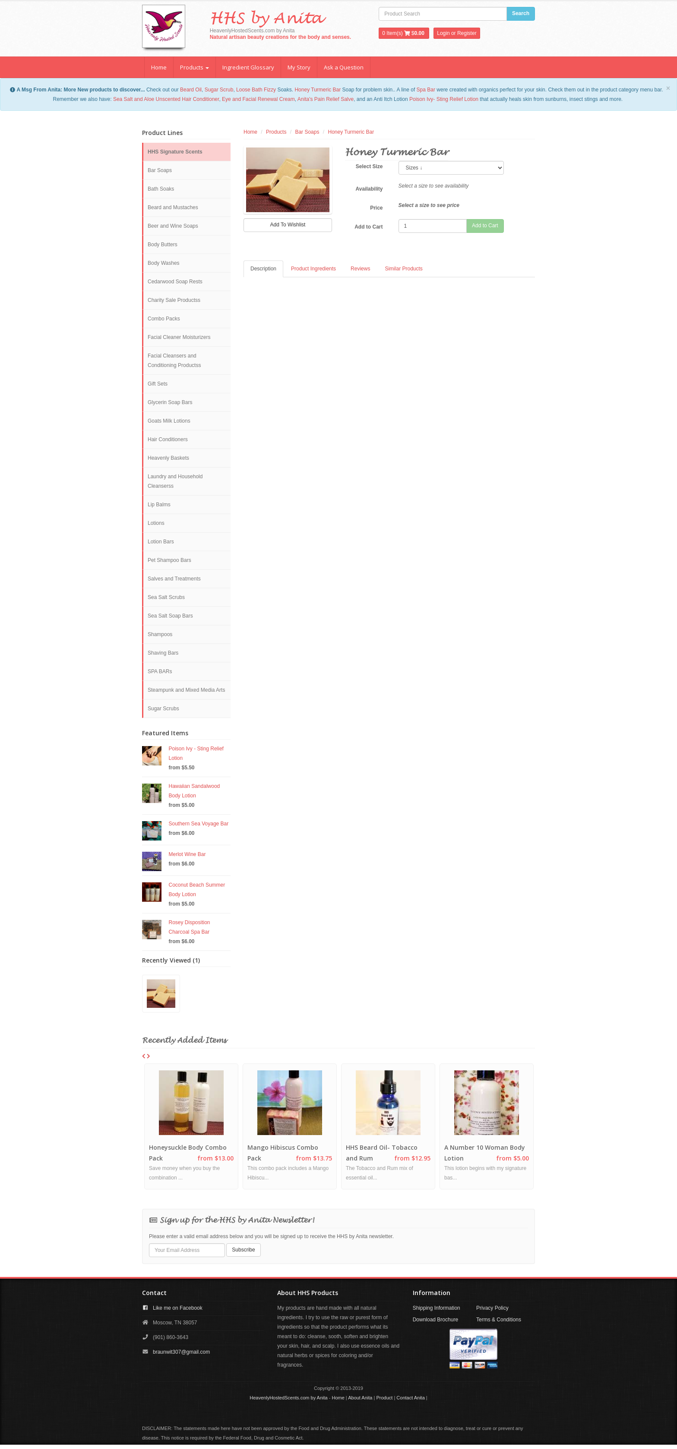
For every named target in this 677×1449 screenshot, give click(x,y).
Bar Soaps (160, 170)
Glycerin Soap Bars (170, 402)
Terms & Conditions (498, 1320)
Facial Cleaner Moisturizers (179, 337)
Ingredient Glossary (248, 67)
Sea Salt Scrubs (166, 597)
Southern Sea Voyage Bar (199, 824)
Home (159, 67)
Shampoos (160, 634)
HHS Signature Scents (175, 152)
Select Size (369, 166)
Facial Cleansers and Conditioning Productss (174, 360)
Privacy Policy (492, 1308)
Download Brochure (435, 1320)
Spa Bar (426, 90)
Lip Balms (159, 505)
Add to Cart (368, 227)
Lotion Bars (161, 542)
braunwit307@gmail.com (181, 1352)
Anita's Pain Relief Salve (325, 99)
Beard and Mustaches (173, 207)
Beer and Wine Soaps (173, 226)
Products (194, 67)
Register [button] (467, 33)
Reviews (360, 269)
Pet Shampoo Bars (169, 560)
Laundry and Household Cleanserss (175, 481)
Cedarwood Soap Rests (175, 282)
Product (384, 1398)
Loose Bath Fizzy (256, 90)
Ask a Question (344, 67)
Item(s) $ (404, 33)
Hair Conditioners (168, 439)
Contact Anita (410, 1398)
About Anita (360, 1398)
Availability (369, 189)
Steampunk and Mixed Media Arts (186, 690)
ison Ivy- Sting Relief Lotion (447, 99)
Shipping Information (436, 1308)
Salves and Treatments (174, 579)
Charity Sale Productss (174, 300)
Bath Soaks (161, 189)
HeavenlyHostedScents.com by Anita (288, 1398)
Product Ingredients (313, 269)
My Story (299, 67)
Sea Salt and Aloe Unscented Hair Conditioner (166, 99)
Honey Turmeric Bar (317, 90)
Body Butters (162, 245)
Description (263, 269)
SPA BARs (160, 671)
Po (412, 99)
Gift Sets (158, 384)
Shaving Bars (163, 653)
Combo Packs (164, 319)
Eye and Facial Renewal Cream (258, 99)
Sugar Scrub (219, 90)
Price (376, 208)
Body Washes (164, 263)
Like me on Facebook (177, 1308)
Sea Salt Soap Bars (170, 616)
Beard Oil (191, 90)
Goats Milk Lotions (169, 421)
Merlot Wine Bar (187, 854)
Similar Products (403, 269)
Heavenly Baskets (168, 458)
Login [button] (443, 33)
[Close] (668, 88)
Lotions (156, 523)
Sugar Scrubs (163, 709)
